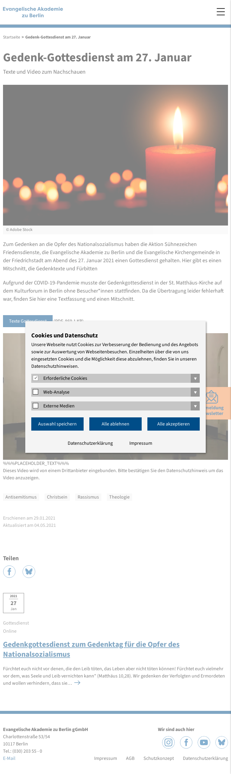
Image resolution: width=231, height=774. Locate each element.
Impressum (140, 443)
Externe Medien (59, 406)
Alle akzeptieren (173, 424)
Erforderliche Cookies (65, 378)
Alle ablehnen (115, 424)
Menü (221, 11)
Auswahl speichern (57, 424)
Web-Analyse (56, 392)
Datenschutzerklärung (90, 443)
